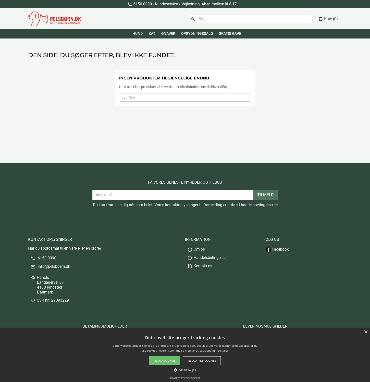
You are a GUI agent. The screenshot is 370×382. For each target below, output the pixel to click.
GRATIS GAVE (230, 33)
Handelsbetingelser (207, 257)
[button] (185, 370)
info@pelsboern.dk (50, 266)
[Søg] (250, 19)
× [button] (366, 332)
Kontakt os (199, 266)
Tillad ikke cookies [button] (201, 360)
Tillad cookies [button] (164, 360)
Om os (196, 249)
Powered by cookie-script (185, 378)
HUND (138, 33)
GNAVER (168, 33)
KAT (152, 33)
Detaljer (223, 350)
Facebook (277, 249)
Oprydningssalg (197, 33)
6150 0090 (43, 258)
